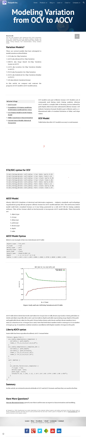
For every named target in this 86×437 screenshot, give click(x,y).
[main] (43, 16)
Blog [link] (51, 3)
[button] (84, 2)
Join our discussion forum (15, 402)
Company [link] (75, 3)
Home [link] (35, 3)
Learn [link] (58, 3)
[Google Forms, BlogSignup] (62, 63)
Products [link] (42, 3)
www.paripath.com (72, 411)
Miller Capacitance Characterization (20, 118)
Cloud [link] (66, 3)
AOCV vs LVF (12, 105)
